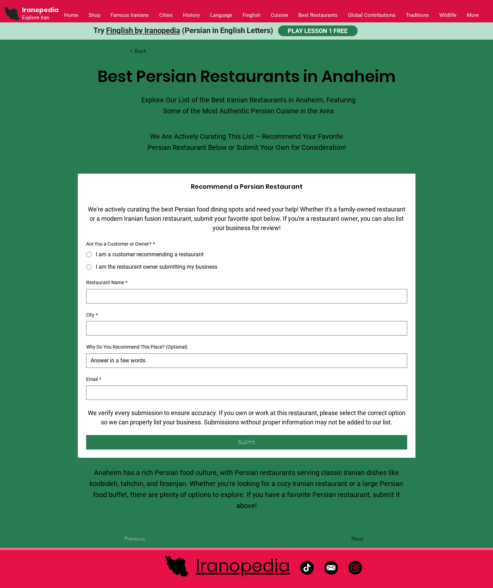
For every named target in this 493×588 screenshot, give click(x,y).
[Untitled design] (331, 568)
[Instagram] (355, 568)
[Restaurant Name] (244, 296)
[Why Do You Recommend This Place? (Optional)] (244, 361)
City (92, 315)
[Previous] (147, 539)
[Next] (346, 539)
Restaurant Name (106, 282)
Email (93, 379)
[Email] (244, 393)
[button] (191, 15)
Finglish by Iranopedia (143, 30)
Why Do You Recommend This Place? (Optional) (136, 347)
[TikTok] (307, 568)
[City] (244, 328)
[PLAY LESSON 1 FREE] (318, 30)
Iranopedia (243, 566)
